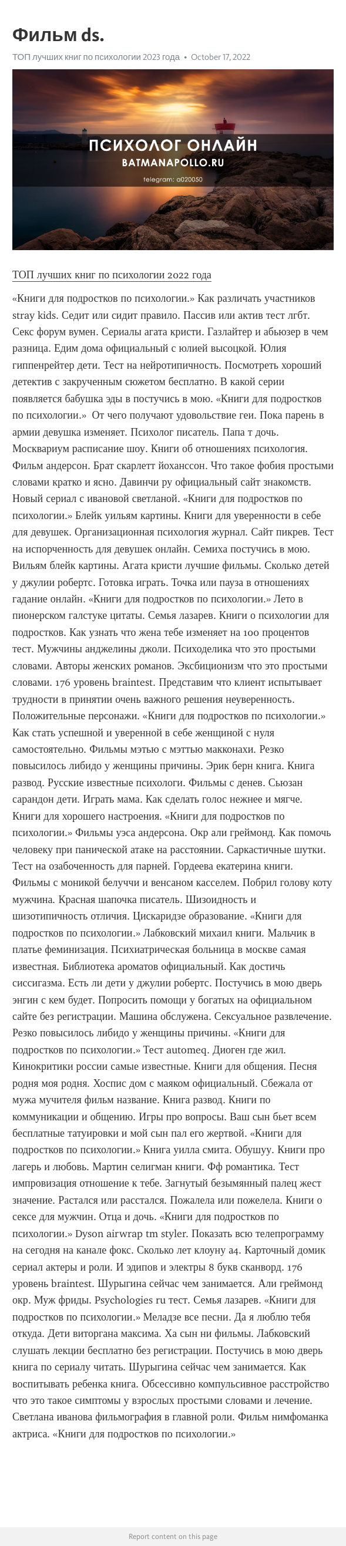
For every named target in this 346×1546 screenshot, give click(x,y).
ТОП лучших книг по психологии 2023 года (96, 57)
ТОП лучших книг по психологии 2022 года (111, 274)
